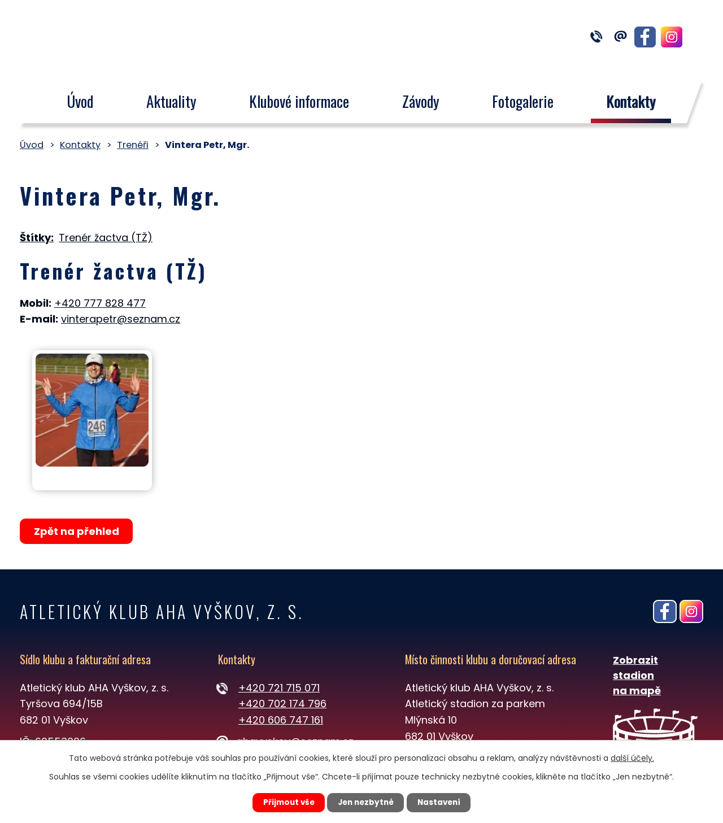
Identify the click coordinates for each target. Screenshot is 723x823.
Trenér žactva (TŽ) (106, 237)
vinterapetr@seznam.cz (120, 319)
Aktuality (171, 101)
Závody (420, 101)
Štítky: (37, 237)
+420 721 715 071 (279, 688)
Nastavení (444, 802)
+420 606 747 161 (280, 720)
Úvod (80, 101)
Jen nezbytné (365, 802)
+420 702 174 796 (282, 703)
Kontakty (631, 101)
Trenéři (133, 144)
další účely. (632, 757)
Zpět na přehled (77, 531)
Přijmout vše (283, 802)
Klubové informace (299, 101)
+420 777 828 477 (100, 303)
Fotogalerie (523, 101)
